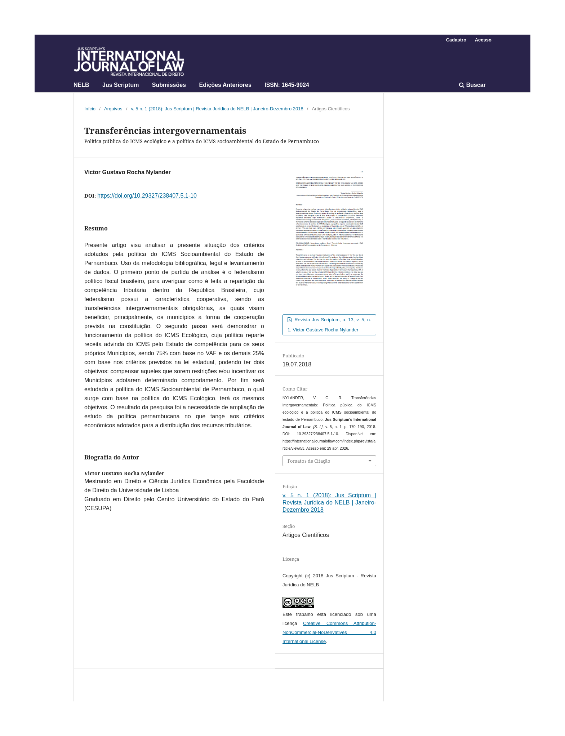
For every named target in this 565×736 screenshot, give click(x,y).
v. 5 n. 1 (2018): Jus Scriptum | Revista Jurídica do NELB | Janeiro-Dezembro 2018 (217, 108)
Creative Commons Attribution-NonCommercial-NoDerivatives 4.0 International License (329, 632)
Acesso (483, 40)
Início (89, 108)
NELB (81, 85)
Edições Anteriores (225, 85)
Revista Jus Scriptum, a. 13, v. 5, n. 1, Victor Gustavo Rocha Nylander (329, 324)
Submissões (169, 85)
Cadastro (456, 40)
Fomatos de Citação (309, 461)
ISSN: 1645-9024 (286, 85)
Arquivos (113, 108)
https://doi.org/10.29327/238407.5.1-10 (147, 196)
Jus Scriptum (120, 85)
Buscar (472, 85)
